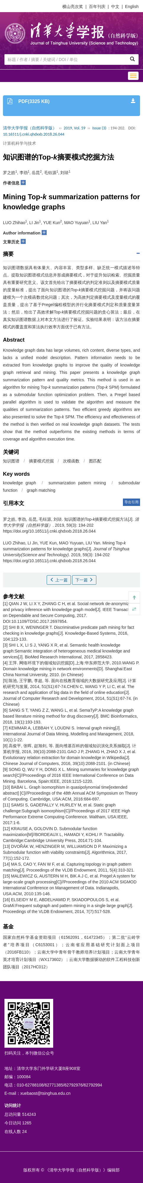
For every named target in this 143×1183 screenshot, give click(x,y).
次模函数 (71, 461)
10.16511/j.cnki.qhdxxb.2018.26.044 (33, 134)
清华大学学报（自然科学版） (30, 128)
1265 (26, 1123)
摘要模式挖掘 (41, 461)
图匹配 (95, 461)
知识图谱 (11, 461)
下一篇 (84, 580)
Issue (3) (99, 128)
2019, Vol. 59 (74, 128)
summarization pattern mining (77, 482)
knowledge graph (19, 482)
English (132, 6)
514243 (29, 1114)
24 (24, 1131)
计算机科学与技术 (19, 143)
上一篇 (59, 580)
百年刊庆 (97, 6)
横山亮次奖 (72, 6)
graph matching (41, 490)
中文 (115, 6)
